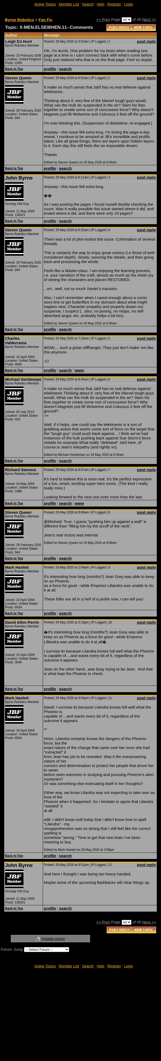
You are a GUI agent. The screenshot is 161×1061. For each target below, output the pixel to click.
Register (114, 4)
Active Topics (45, 4)
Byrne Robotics (19, 19)
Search (88, 4)
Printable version (53, 939)
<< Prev (103, 19)
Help (100, 4)
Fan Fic (46, 19)
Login (128, 4)
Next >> (149, 19)
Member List (69, 4)
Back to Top (14, 69)
